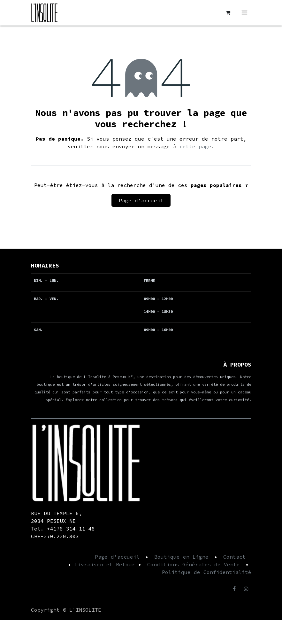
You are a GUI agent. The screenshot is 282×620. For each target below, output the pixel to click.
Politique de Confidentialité (206, 572)
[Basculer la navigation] (244, 13)
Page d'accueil (141, 200)
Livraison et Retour (104, 564)
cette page (195, 146)
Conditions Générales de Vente (193, 564)
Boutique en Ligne (181, 557)
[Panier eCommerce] (227, 12)
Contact (234, 557)
